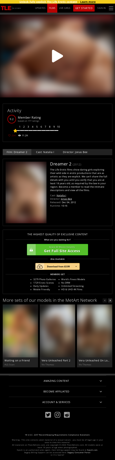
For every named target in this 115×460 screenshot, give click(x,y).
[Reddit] (67, 414)
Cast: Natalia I (45, 152)
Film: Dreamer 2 (17, 152)
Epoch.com (92, 450)
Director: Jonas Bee (75, 152)
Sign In (101, 8)
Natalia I (61, 195)
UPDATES (40, 8)
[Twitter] (48, 414)
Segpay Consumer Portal (78, 452)
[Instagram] (57, 414)
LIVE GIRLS (64, 8)
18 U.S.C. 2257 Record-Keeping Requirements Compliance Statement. (57, 435)
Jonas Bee (66, 198)
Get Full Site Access (56, 249)
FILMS (52, 8)
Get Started (84, 8)
